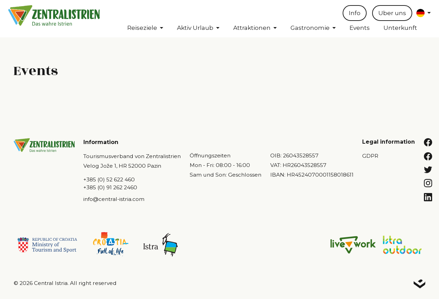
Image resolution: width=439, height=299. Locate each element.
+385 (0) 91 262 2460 (110, 187)
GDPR (370, 156)
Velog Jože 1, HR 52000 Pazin (122, 166)
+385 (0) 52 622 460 (109, 179)
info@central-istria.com (113, 199)
